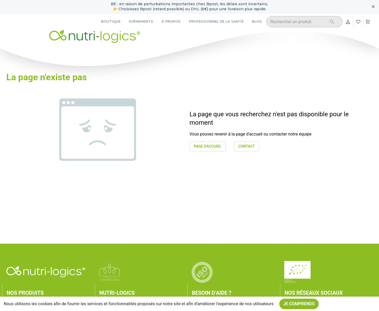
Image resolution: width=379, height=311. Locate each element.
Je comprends (299, 304)
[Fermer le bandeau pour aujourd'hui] (373, 6)
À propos (171, 21)
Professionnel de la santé (216, 21)
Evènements (141, 21)
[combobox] (298, 22)
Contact (246, 146)
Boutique (111, 21)
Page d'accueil (207, 146)
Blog (257, 21)
